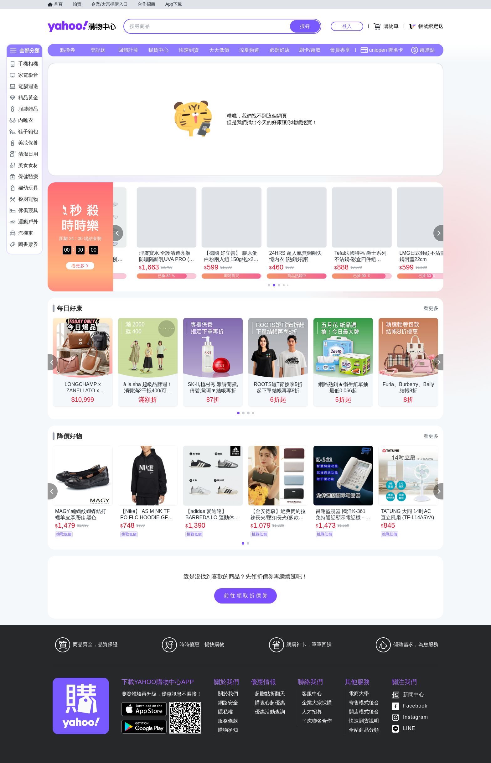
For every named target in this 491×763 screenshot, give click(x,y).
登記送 (98, 50)
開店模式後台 (364, 711)
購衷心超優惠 (270, 702)
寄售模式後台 (364, 702)
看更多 (430, 308)
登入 (347, 26)
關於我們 (228, 693)
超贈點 (423, 50)
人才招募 (312, 711)
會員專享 (340, 50)
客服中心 (312, 693)
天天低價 (219, 50)
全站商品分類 (364, 730)
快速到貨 (189, 50)
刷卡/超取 (309, 50)
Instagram (415, 717)
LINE (409, 728)
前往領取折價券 (246, 595)
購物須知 (228, 730)
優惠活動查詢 (270, 711)
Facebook (415, 705)
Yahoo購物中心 (82, 26)
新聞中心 (413, 694)
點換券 (67, 50)
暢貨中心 (158, 50)
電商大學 (359, 693)
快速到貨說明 (364, 721)
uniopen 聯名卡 (381, 50)
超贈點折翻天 (270, 693)
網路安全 (228, 702)
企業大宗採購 (317, 702)
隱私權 (225, 711)
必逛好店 (280, 50)
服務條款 (228, 721)
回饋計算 (128, 50)
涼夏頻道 (249, 50)
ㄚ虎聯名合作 (317, 721)
